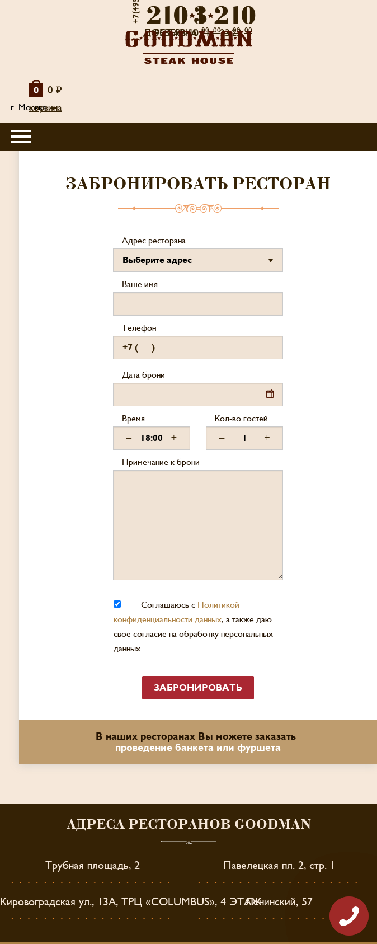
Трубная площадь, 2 (92, 866)
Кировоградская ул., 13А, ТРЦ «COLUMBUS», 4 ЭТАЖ (131, 902)
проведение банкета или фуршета (198, 747)
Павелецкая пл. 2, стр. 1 (279, 866)
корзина (45, 107)
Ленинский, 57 (279, 902)
